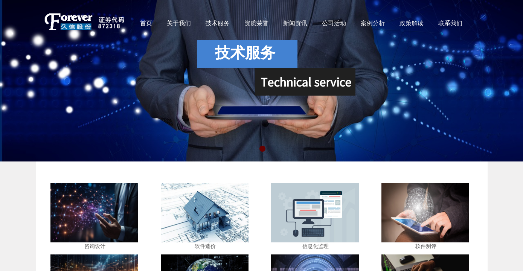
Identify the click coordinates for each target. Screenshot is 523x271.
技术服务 (218, 23)
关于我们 (179, 23)
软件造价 (205, 246)
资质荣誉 (256, 23)
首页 (146, 23)
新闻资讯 (295, 23)
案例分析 (373, 23)
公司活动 (334, 23)
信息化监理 (315, 246)
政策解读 (411, 23)
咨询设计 (94, 246)
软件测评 (425, 246)
